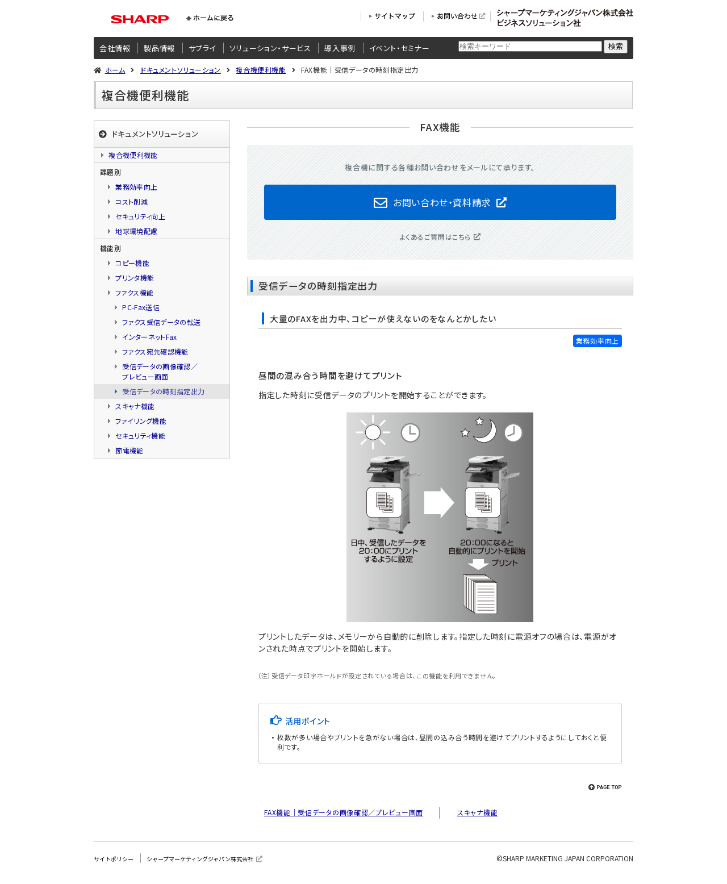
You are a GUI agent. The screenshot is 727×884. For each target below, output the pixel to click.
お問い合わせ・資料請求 (442, 204)
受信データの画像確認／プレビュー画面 (160, 371)
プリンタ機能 (134, 277)
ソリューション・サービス (270, 48)
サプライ (202, 48)
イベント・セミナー (399, 48)
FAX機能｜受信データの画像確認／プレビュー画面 (343, 818)
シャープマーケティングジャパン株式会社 (218, 864)
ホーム (115, 69)
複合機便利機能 (261, 69)
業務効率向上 (136, 186)
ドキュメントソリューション (180, 69)
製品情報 (159, 48)
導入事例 (340, 48)
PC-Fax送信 (141, 307)
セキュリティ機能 (140, 435)
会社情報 (115, 48)
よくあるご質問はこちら (435, 242)
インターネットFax (149, 336)
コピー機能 (132, 263)
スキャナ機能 (477, 818)
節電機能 (129, 450)
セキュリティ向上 (140, 216)
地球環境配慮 (136, 231)
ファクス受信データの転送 (161, 322)
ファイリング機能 (140, 421)
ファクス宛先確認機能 (155, 351)
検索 (615, 46)
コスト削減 (131, 201)
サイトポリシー (117, 864)
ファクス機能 (134, 292)
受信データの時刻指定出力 (163, 391)
